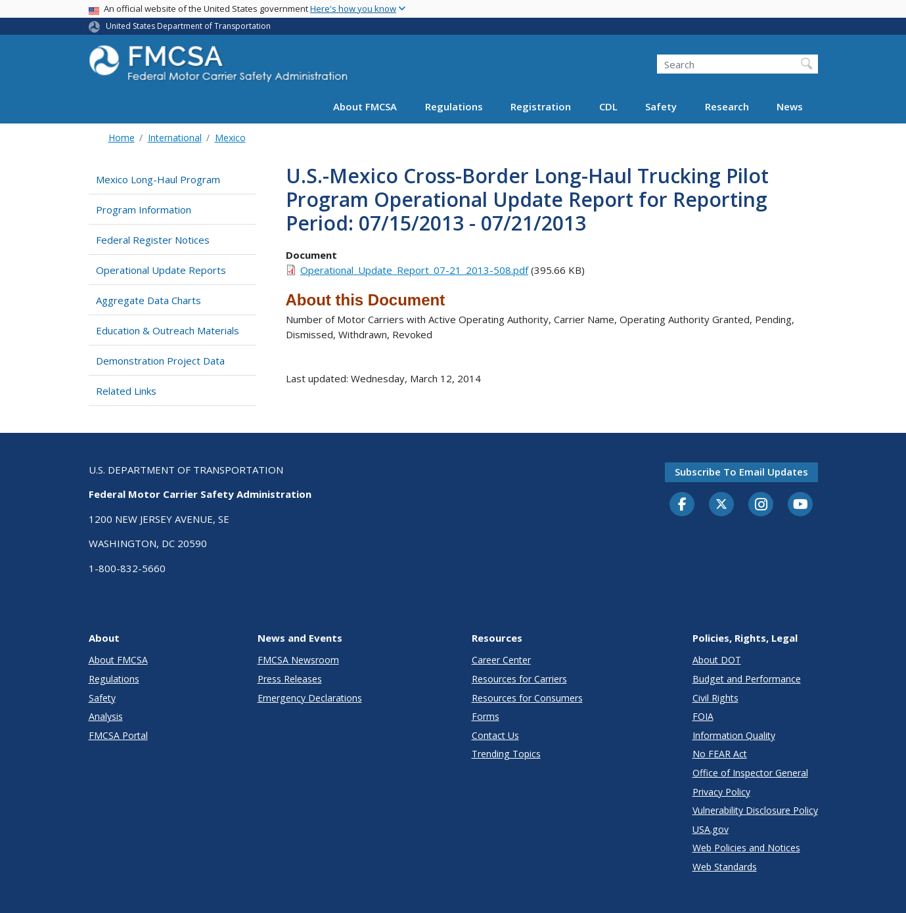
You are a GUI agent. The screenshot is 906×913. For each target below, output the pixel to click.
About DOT (716, 660)
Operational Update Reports (161, 270)
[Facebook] (681, 505)
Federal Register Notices (153, 239)
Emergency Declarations (310, 698)
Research (727, 106)
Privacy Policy (721, 792)
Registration (540, 106)
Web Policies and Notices (746, 847)
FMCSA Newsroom (298, 660)
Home (121, 137)
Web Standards (724, 866)
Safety (661, 106)
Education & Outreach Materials (167, 330)
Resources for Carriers (519, 679)
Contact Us (495, 735)
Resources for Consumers (527, 698)
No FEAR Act (719, 753)
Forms (485, 716)
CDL (608, 106)
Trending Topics (506, 753)
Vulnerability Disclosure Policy (755, 810)
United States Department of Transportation (188, 26)
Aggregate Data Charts (148, 300)
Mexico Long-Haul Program (158, 179)
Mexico (230, 137)
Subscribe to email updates (741, 471)
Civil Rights (715, 698)
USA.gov (710, 829)
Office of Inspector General (750, 773)
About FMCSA (365, 106)
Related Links (126, 390)
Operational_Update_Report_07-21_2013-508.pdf (414, 270)
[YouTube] (800, 505)
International (175, 137)
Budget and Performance (746, 679)
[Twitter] (721, 504)
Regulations (454, 106)
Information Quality (733, 735)
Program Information (143, 209)
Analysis (106, 716)
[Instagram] (760, 505)
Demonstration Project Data (160, 360)
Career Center (501, 660)
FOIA (702, 716)
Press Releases (290, 679)
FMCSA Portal (118, 735)
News (790, 106)
